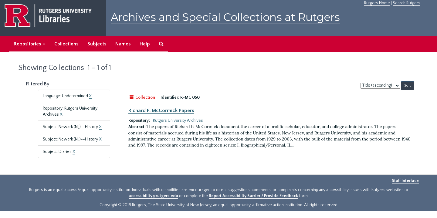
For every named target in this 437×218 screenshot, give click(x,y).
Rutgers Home (377, 3)
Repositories (29, 44)
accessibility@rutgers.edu (153, 195)
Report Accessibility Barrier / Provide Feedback (253, 195)
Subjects (96, 44)
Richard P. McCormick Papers (161, 110)
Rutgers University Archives (178, 120)
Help (145, 44)
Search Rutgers (406, 3)
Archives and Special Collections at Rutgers (225, 17)
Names (122, 44)
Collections (66, 44)
